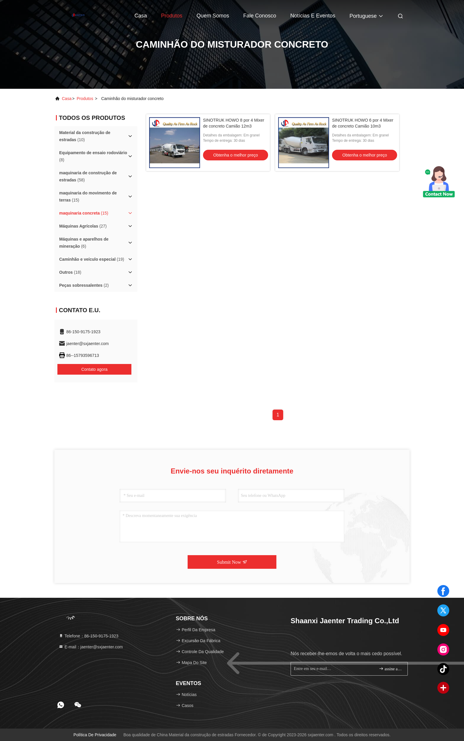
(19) (91, 259)
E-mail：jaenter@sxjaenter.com (91, 647)
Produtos (171, 16)
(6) (84, 243)
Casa (140, 16)
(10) (84, 136)
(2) (84, 285)
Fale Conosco (259, 16)
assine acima (391, 668)
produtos (85, 98)
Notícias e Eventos (312, 16)
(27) (83, 226)
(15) (88, 196)
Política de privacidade (94, 734)
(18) (70, 272)
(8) (93, 156)
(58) (88, 176)
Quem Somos (212, 16)
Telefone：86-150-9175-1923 (88, 636)
